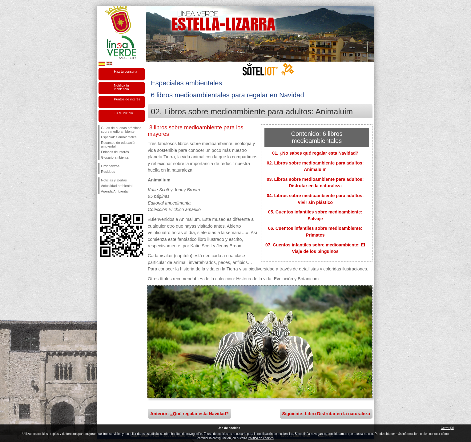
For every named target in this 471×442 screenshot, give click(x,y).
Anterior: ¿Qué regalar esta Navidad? (189, 413)
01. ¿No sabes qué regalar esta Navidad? (315, 153)
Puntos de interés (127, 99)
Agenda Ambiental (114, 191)
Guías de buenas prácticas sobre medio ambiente (121, 129)
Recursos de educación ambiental (118, 144)
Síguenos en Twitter (112, 204)
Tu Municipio (123, 113)
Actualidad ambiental (116, 186)
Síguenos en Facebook (102, 204)
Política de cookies (260, 438)
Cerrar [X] (447, 428)
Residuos (108, 171)
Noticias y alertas (114, 180)
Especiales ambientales (119, 137)
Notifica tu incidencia (121, 87)
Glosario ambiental (115, 157)
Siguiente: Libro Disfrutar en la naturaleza (326, 413)
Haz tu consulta (125, 71)
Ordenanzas (110, 166)
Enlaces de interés (115, 152)
